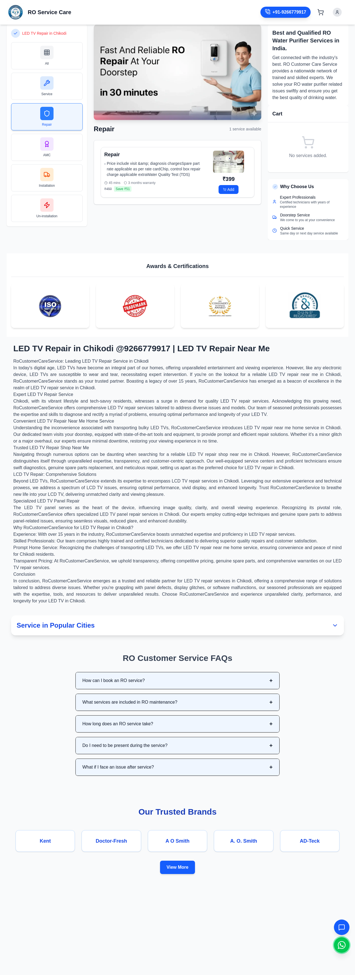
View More (178, 867)
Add (228, 189)
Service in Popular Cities (177, 625)
